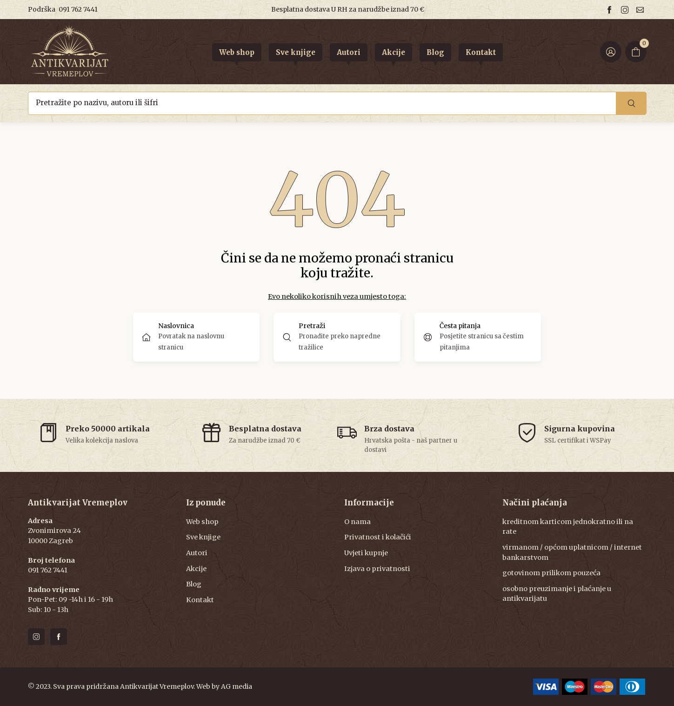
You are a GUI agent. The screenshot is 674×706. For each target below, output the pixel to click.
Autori (196, 553)
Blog (193, 584)
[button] (337, 337)
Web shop (202, 522)
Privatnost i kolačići (377, 537)
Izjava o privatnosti (377, 569)
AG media (236, 686)
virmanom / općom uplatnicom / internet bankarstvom (572, 552)
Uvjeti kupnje (366, 553)
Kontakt (200, 600)
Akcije (196, 569)
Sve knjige (203, 537)
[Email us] (641, 9)
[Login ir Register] (610, 51)
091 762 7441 (78, 9)
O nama (357, 522)
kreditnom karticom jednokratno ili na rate (567, 527)
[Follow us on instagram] (626, 9)
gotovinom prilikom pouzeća (551, 573)
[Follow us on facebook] (611, 9)
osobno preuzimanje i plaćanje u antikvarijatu (556, 594)
